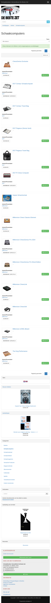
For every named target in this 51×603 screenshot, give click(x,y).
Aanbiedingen (6, 413)
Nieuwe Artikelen (7, 387)
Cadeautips (6, 472)
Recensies (25, 545)
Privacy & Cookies (7, 582)
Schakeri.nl (28, 601)
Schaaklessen (6, 594)
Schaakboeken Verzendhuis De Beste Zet (14, 2)
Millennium (5, 73)
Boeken (6, 445)
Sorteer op (45, 55)
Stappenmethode (8, 466)
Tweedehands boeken (9, 479)
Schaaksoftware (8, 455)
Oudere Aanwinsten (9, 483)
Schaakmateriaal (8, 452)
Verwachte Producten (9, 462)
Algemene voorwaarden (9, 584)
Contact (5, 586)
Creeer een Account (8, 553)
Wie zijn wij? (6, 592)
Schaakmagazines (8, 459)
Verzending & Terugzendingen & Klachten (13, 581)
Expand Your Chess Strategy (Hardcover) (25, 406)
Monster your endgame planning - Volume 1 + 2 (25, 432)
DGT (3, 93)
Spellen (6, 476)
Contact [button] (25, 574)
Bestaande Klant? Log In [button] (25, 557)
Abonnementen (7, 469)
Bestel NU (45, 75)
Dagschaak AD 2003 (25, 532)
